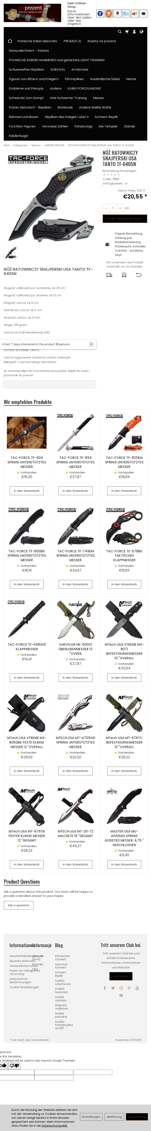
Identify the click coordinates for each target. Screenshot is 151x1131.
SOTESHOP (135, 1040)
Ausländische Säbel (105, 79)
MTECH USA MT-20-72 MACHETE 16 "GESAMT (75, 833)
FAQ (35, 969)
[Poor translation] (14, 1066)
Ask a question (18, 905)
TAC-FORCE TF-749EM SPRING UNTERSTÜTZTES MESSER (75, 556)
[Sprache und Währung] (141, 31)
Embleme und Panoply (26, 88)
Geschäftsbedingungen (26, 956)
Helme (131, 79)
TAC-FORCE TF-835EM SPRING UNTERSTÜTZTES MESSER (124, 462)
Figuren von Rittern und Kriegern (34, 79)
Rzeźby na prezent (101, 41)
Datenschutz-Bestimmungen (20, 980)
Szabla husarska (61, 990)
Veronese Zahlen (55, 126)
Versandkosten (40, 1040)
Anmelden (120, 976)
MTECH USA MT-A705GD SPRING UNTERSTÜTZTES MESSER (75, 742)
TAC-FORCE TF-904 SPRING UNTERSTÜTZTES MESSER (26, 462)
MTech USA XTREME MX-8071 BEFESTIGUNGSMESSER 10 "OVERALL (124, 651)
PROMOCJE (72, 41)
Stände (129, 126)
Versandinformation (24, 966)
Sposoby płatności (22, 961)
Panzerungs (83, 126)
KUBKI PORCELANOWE (84, 88)
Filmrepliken (74, 79)
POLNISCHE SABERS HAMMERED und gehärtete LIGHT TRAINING (57, 60)
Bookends (65, 107)
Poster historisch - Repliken (30, 107)
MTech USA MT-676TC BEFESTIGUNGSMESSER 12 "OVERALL (124, 742)
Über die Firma (38, 957)
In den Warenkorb (27, 491)
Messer (98, 98)
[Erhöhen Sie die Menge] (106, 208)
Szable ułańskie (60, 998)
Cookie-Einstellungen (24, 987)
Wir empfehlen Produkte (28, 402)
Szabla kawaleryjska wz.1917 (64, 1025)
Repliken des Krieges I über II (66, 117)
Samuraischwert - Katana (29, 50)
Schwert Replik (106, 117)
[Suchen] (119, 31)
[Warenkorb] (127, 31)
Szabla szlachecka (63, 982)
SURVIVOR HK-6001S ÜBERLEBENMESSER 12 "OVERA (75, 649)
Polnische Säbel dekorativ (37, 41)
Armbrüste (79, 69)
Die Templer (108, 126)
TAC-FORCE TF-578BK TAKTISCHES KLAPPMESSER (124, 556)
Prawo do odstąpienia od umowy (25, 972)
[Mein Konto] (134, 31)
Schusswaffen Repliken (26, 69)
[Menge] (113, 208)
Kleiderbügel (18, 136)
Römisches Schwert (62, 957)
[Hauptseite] (32, 13)
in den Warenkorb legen (125, 219)
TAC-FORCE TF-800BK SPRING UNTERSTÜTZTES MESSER (26, 556)
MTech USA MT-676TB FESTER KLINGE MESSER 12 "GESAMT (27, 836)
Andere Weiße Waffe (95, 107)
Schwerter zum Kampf (26, 98)
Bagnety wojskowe (61, 1006)
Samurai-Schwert (61, 965)
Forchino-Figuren (22, 126)
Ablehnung (114, 1117)
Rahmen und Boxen (24, 117)
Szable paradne (61, 1015)
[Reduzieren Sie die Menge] (120, 208)
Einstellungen (91, 1117)
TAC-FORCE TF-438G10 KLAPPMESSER (27, 646)
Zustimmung (137, 1117)
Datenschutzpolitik (54, 1126)
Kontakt (37, 964)
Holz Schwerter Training (68, 98)
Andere (55, 88)
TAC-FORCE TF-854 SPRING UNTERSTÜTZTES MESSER (75, 462)
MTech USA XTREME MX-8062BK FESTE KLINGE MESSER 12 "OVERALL (26, 742)
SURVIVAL (58, 69)
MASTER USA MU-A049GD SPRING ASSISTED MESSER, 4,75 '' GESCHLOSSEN (124, 838)
